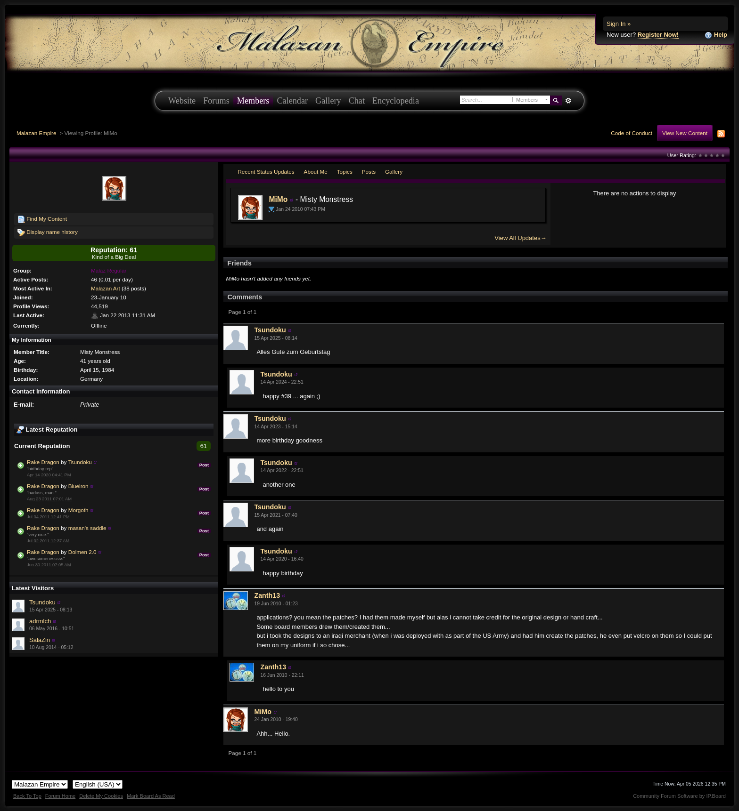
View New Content (684, 133)
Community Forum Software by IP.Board (679, 796)
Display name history (47, 232)
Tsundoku (80, 462)
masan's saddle (87, 528)
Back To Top (27, 796)
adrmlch (40, 621)
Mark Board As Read (151, 796)
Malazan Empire (36, 133)
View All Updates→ (520, 237)
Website (182, 100)
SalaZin (39, 639)
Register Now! (658, 34)
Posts (369, 172)
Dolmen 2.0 (82, 552)
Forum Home (60, 796)
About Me (316, 172)
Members (253, 100)
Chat (357, 100)
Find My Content (42, 219)
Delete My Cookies (101, 796)
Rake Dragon (43, 462)
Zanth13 (267, 595)
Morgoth (78, 510)
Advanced (568, 100)
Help (716, 35)
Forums (216, 100)
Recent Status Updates (266, 172)
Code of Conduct (631, 133)
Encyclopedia (395, 100)
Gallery (328, 100)
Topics (345, 172)
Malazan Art (105, 288)
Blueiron (78, 486)
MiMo (278, 199)
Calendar (292, 100)
